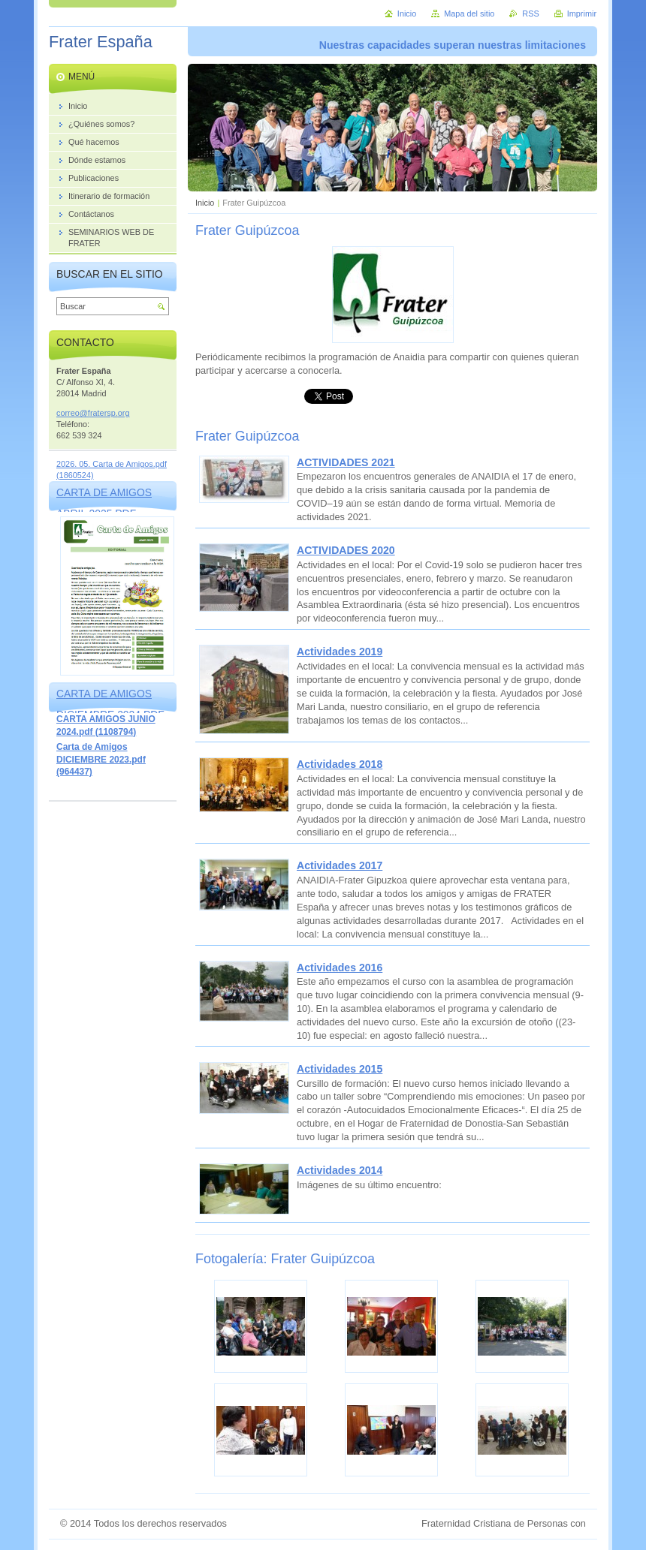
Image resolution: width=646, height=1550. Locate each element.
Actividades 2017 (339, 865)
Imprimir (581, 13)
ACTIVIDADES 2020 (346, 550)
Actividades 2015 (339, 1069)
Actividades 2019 (339, 652)
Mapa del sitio (469, 13)
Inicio (204, 202)
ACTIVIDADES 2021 (346, 462)
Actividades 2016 (339, 968)
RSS (530, 13)
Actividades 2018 (339, 764)
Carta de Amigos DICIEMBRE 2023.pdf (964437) (101, 759)
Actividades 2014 (339, 1170)
